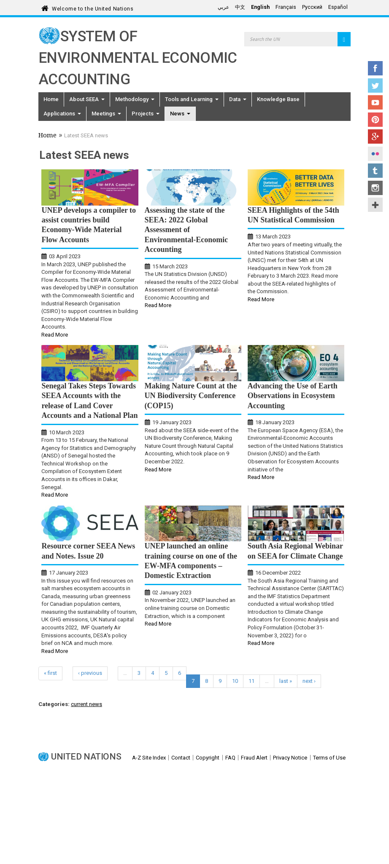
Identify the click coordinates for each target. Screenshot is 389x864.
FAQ (230, 757)
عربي (223, 7)
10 (235, 681)
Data (237, 99)
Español (338, 7)
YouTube (375, 102)
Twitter (375, 85)
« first (50, 673)
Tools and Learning (192, 99)
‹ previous (90, 673)
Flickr (375, 154)
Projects (145, 113)
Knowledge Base (278, 99)
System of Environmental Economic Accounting (137, 58)
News (180, 113)
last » (285, 681)
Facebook (375, 68)
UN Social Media (375, 205)
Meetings (106, 113)
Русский (312, 7)
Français (286, 7)
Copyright (207, 757)
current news (86, 704)
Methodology (134, 99)
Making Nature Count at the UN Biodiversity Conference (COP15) (191, 396)
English (260, 7)
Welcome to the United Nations (92, 7)
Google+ (375, 136)
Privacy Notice (290, 757)
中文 (240, 7)
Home (51, 99)
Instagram (375, 188)
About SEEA (87, 99)
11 (251, 681)
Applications (62, 113)
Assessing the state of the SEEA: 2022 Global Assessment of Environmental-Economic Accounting (186, 230)
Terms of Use (329, 757)
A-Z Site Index (149, 757)
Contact (180, 757)
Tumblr (375, 170)
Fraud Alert (254, 757)
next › (309, 681)
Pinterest (375, 119)
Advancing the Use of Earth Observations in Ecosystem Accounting (293, 396)
